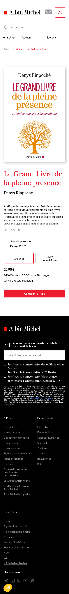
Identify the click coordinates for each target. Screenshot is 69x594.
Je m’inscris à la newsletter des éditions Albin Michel (36, 366)
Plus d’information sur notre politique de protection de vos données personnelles (34, 403)
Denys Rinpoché (18, 192)
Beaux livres (44, 458)
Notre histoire (12, 432)
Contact (8, 427)
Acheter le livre (34, 293)
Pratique (42, 448)
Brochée (19, 258)
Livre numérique (49, 258)
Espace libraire (12, 442)
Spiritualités (44, 442)
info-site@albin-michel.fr (41, 398)
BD (39, 464)
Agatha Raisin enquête (17, 526)
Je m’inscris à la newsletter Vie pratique (32, 376)
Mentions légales (13, 458)
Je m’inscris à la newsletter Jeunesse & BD (34, 380)
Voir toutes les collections (15, 563)
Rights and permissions (17, 453)
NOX (6, 552)
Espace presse (12, 448)
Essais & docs (45, 432)
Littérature (43, 427)
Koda (7, 521)
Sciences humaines (48, 437)
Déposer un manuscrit (16, 437)
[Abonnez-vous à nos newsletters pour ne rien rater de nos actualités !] (47, 12)
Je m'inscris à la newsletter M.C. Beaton (32, 372)
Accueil (7, 49)
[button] (7, 587)
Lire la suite (15, 229)
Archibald (9, 536)
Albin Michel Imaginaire (17, 494)
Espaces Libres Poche (16, 547)
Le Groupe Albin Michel (17, 480)
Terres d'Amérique (14, 542)
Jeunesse (42, 453)
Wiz (6, 558)
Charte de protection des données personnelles (16, 472)
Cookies (8, 464)
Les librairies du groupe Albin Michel (17, 487)
